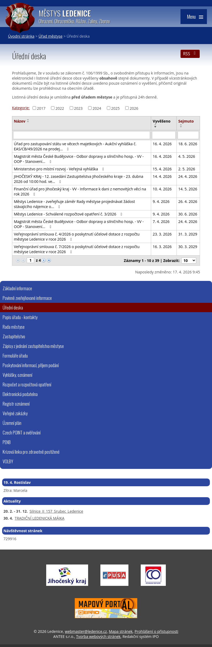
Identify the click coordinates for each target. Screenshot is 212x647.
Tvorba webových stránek (98, 636)
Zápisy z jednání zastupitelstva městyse (33, 346)
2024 (97, 108)
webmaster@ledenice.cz (86, 631)
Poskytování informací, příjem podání (31, 365)
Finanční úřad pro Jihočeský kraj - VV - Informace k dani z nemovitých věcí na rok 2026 (80, 191)
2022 (60, 108)
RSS (190, 54)
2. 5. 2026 (186, 168)
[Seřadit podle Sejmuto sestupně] (181, 127)
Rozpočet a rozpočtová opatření (27, 384)
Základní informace (17, 288)
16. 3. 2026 (162, 246)
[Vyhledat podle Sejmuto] (188, 135)
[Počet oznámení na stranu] (188, 260)
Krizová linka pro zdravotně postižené (31, 451)
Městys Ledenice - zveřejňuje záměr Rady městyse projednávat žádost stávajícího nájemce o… (74, 204)
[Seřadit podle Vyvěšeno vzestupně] (156, 125)
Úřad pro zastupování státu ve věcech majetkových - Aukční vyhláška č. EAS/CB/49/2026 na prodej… (75, 146)
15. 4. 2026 (162, 168)
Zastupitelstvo (14, 336)
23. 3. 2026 (162, 234)
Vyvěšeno (161, 121)
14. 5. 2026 (187, 188)
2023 (78, 108)
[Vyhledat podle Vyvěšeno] (164, 135)
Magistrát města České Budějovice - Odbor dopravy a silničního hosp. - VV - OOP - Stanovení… (79, 159)
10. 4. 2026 (162, 188)
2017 (41, 108)
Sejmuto (186, 121)
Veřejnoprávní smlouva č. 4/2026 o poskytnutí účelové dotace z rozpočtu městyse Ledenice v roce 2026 (77, 237)
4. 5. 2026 (186, 156)
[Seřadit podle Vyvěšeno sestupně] (156, 127)
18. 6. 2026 (187, 143)
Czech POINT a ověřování (22, 432)
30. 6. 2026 (187, 214)
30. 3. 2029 (187, 246)
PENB (7, 442)
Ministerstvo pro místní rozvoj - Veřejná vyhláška (59, 168)
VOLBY (8, 461)
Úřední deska (13, 307)
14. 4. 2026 (162, 176)
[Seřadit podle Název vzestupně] (28, 120)
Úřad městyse (50, 36)
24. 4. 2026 (187, 176)
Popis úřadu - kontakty (20, 317)
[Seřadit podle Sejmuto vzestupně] (181, 125)
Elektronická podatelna (20, 394)
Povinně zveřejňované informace (27, 298)
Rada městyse (14, 326)
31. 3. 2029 (187, 234)
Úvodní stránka (21, 36)
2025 (115, 108)
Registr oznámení (16, 403)
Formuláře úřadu (15, 355)
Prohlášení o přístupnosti (156, 631)
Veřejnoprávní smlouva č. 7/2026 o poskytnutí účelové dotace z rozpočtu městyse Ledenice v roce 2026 (77, 249)
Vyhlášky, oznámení (17, 374)
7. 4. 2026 (161, 221)
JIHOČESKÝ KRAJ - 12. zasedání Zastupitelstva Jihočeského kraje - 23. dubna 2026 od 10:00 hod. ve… (78, 179)
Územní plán (12, 422)
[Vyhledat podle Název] (81, 135)
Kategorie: (21, 107)
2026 (134, 108)
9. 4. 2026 (161, 201)
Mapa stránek (120, 631)
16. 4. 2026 (162, 143)
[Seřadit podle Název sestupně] (28, 122)
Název (19, 121)
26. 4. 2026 (187, 201)
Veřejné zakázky (15, 413)
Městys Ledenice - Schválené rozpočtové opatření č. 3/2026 (69, 214)
